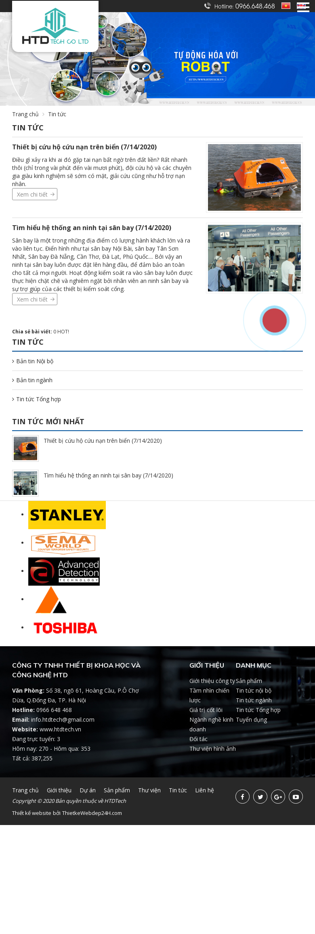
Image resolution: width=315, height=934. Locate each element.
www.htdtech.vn (60, 729)
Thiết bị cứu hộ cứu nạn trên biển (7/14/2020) (84, 146)
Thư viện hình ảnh (212, 748)
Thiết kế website (31, 813)
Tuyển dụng (251, 719)
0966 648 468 (54, 710)
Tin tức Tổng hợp (36, 399)
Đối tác (198, 739)
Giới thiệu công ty (212, 681)
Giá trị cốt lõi (206, 710)
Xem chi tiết (32, 194)
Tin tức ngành (254, 700)
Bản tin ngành (32, 380)
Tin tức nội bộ (253, 690)
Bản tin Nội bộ (32, 361)
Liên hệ (204, 790)
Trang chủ (25, 114)
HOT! (63, 331)
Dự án (88, 790)
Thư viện (149, 790)
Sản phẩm (249, 681)
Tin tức (57, 114)
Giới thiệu (59, 790)
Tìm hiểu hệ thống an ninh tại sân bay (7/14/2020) (91, 227)
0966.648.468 (255, 5)
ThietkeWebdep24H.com (92, 813)
